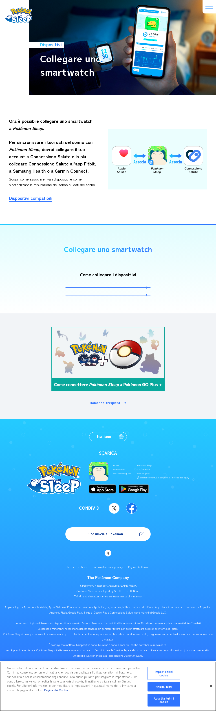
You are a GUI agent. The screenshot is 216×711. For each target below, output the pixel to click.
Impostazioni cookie (164, 673)
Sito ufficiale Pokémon (105, 556)
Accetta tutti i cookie (164, 700)
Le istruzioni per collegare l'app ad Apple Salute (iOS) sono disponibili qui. (108, 293)
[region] (108, 686)
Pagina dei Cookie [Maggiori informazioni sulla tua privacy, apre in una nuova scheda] (56, 690)
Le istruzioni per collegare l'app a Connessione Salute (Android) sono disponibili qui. (108, 311)
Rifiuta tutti (164, 687)
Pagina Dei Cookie (138, 589)
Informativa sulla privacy (108, 589)
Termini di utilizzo (77, 589)
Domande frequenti (106, 425)
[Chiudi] (211, 686)
